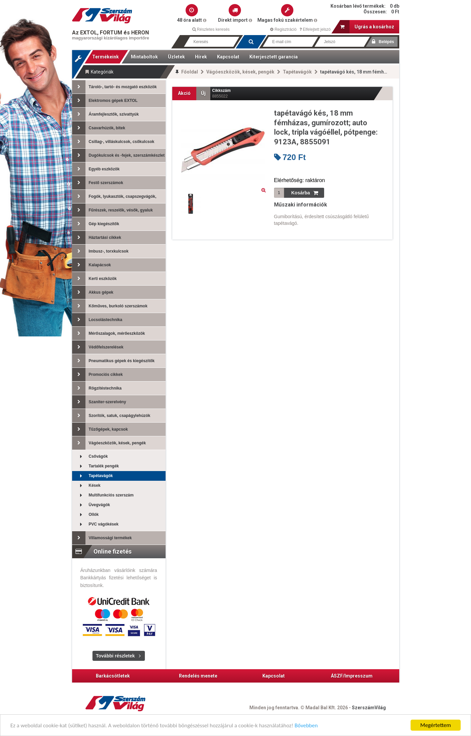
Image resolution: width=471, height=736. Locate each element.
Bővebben (306, 726)
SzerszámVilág (369, 707)
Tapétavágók (297, 72)
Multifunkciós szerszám (103, 495)
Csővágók (90, 456)
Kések (86, 485)
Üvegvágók (91, 504)
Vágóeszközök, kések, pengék (240, 72)
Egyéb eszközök (96, 169)
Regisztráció (283, 29)
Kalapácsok (91, 265)
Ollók (85, 514)
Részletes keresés (211, 29)
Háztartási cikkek (96, 237)
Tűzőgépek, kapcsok (100, 429)
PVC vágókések (95, 524)
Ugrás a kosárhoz (367, 26)
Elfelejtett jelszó (315, 29)
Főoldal (189, 72)
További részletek (115, 655)
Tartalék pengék (95, 466)
